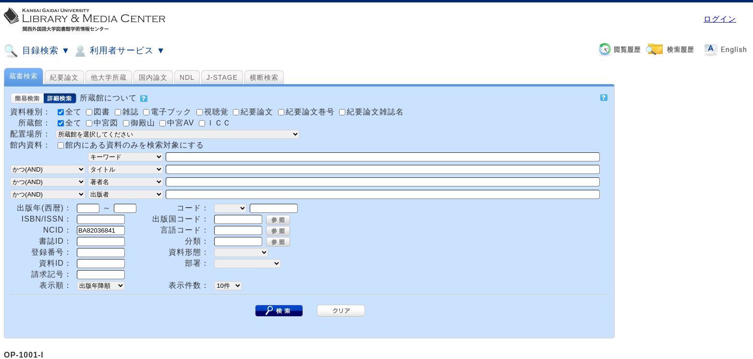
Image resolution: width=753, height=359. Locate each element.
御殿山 (140, 123)
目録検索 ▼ (37, 51)
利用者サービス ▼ (119, 51)
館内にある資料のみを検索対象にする (134, 145)
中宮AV (178, 123)
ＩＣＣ (215, 123)
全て (71, 123)
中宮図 (103, 123)
